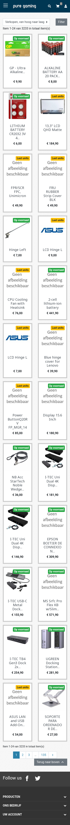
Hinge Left (17, 249)
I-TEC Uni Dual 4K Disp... (52, 481)
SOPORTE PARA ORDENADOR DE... (52, 722)
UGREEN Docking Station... (53, 663)
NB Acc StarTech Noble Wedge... (17, 483)
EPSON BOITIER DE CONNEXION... (52, 545)
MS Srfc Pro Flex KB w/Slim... (52, 605)
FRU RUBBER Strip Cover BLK (52, 193)
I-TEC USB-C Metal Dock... (17, 605)
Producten (11, 797)
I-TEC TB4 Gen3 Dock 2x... (17, 663)
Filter (61, 22)
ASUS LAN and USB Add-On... (17, 720)
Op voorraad (21, 38)
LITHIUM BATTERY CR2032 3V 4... (17, 132)
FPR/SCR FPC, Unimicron (17, 191)
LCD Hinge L (52, 249)
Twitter (37, 778)
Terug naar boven (51, 762)
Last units (58, 96)
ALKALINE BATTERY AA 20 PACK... (53, 72)
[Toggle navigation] (5, 5)
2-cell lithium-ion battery (52, 303)
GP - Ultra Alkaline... (17, 70)
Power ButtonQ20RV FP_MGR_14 (17, 421)
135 (43, 755)
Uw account (12, 814)
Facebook (27, 778)
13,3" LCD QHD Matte (52, 128)
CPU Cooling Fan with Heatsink (17, 303)
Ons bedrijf (12, 805)
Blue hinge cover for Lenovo (52, 361)
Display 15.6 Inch (52, 417)
